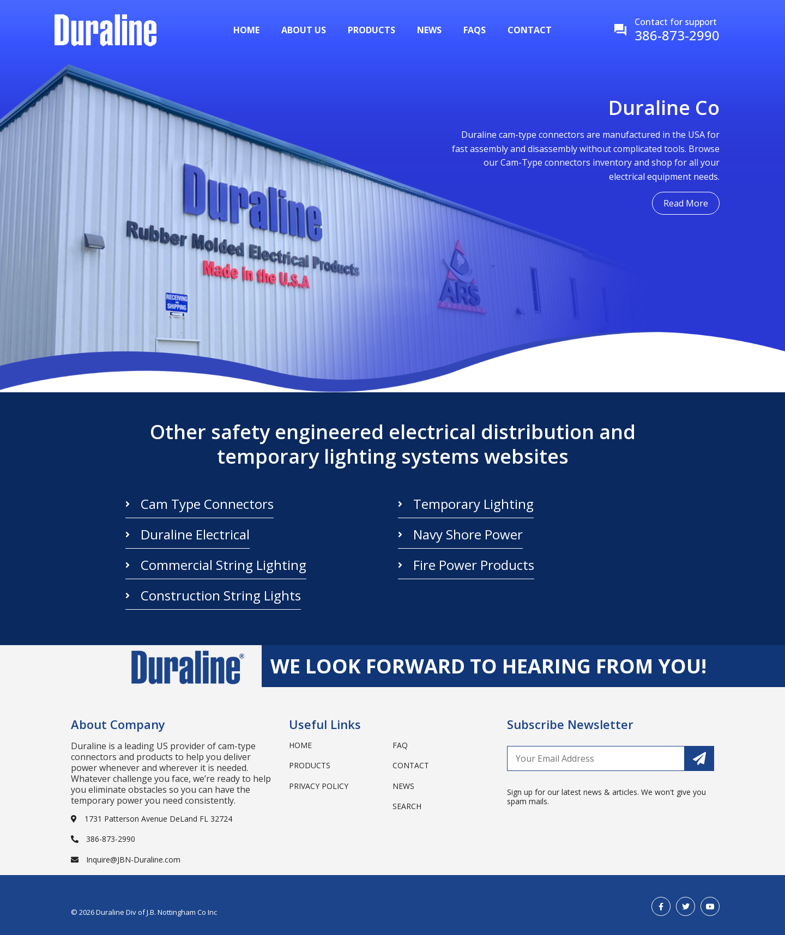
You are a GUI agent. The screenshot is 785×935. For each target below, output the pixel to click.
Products (371, 30)
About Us (303, 30)
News (429, 30)
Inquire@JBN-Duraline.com (125, 859)
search (406, 806)
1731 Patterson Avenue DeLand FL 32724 (151, 818)
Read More (685, 203)
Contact (530, 30)
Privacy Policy (318, 786)
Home (246, 30)
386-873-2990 (103, 839)
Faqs (474, 30)
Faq (400, 745)
